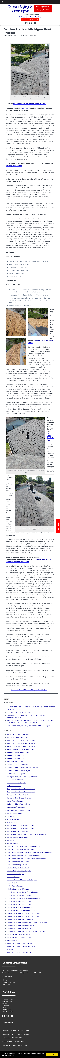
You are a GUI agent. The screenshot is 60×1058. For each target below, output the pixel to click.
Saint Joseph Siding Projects (17, 865)
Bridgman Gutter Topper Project (18, 752)
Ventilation (11, 950)
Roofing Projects (13, 843)
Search (6, 699)
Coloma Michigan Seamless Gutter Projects (22, 768)
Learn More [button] (11, 1055)
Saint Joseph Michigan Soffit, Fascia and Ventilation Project (28, 726)
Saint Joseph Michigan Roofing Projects (21, 850)
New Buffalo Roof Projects (16, 822)
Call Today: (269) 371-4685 (29, 14)
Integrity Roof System (14, 166)
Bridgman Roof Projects (15, 755)
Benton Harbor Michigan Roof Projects (24, 690)
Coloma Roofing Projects (16, 774)
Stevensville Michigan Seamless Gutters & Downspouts (27, 922)
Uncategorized (12, 941)
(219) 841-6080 (22, 1045)
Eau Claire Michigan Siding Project (19, 712)
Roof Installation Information (17, 837)
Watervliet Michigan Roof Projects (19, 953)
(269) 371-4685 (7, 976)
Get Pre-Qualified (30, 20)
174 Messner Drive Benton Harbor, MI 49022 (29, 104)
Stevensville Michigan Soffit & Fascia (20, 928)
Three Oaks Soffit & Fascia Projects (19, 938)
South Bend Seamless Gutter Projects (20, 907)
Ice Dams (10, 816)
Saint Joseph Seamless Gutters (18, 862)
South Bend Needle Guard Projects (19, 901)
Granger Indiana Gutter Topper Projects (21, 792)
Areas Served (6, 1009)
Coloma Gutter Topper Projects (18, 765)
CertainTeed (25, 108)
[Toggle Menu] (2, 2)
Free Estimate (59, 526)
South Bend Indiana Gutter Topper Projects (22, 892)
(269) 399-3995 (16, 1038)
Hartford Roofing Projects (16, 807)
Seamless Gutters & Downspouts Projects (22, 880)
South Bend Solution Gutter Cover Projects (22, 910)
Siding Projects (12, 883)
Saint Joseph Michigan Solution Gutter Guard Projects (26, 859)
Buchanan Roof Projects (15, 761)
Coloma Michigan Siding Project (18, 771)
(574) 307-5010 (23, 1034)
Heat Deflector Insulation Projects (19, 810)
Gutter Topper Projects (15, 801)
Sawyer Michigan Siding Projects (19, 871)
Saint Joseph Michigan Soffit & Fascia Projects (23, 856)
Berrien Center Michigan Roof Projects (21, 746)
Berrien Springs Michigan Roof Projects (21, 749)
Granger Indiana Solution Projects (19, 798)
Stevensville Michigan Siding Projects (20, 925)
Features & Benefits (14, 786)
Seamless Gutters (13, 877)
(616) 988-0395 (18, 1041)
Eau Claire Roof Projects (15, 780)
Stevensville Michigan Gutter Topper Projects (23, 913)
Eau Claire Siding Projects (16, 783)
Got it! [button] (52, 1054)
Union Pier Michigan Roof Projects (19, 944)
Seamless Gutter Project (15, 874)
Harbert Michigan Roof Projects (18, 804)
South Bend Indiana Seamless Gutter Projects (23, 898)
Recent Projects (7, 1011)
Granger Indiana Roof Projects (18, 795)
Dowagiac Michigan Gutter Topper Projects (22, 777)
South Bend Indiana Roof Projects (19, 895)
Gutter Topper (7, 1001)
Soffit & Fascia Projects (15, 886)
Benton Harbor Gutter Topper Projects (21, 740)
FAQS (4, 1007)
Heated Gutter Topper (15, 813)
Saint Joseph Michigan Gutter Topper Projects (23, 846)
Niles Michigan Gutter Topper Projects (20, 825)
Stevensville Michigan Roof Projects (20, 919)
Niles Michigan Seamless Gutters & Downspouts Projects (27, 834)
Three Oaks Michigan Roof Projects (19, 934)
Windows (5, 1005)
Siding (4, 1003)
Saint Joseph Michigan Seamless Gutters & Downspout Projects (30, 853)
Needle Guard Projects (15, 819)
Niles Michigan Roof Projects (17, 831)
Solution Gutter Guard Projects (18, 889)
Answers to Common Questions (18, 734)
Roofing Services (7, 1000)
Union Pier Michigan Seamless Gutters (21, 947)
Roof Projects (42, 690)
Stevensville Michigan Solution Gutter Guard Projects (26, 931)
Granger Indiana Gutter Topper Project (21, 789)
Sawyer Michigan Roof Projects (18, 868)
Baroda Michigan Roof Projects (18, 737)
